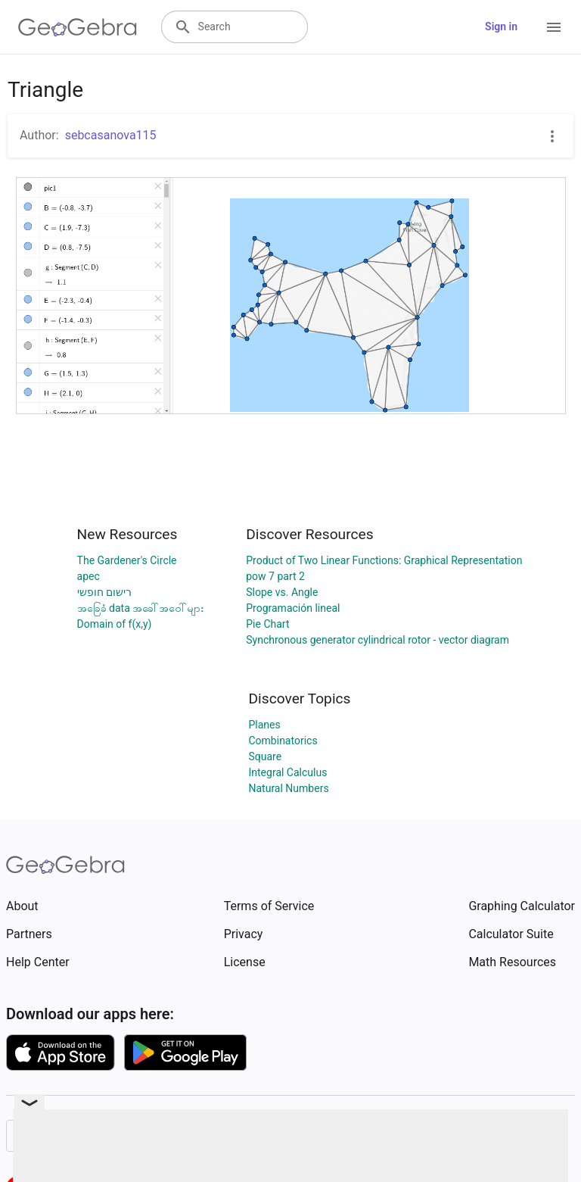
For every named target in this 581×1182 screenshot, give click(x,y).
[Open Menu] (554, 27)
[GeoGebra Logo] (77, 27)
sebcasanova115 (111, 135)
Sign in (501, 26)
